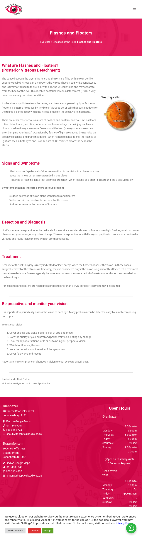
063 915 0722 (14, 429)
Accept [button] (47, 530)
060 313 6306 (14, 471)
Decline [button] (34, 530)
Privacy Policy (124, 523)
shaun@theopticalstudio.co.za (24, 433)
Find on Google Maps (18, 421)
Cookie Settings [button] (15, 530)
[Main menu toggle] (134, 9)
